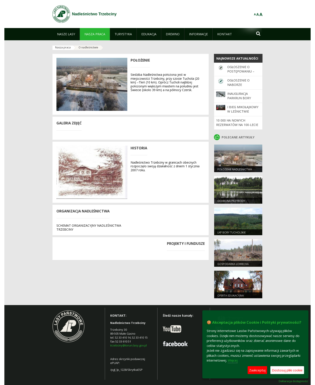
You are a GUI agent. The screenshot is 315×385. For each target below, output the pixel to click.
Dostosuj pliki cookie (287, 370)
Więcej (233, 360)
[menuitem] (66, 34)
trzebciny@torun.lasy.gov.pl (128, 345)
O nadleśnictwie (88, 47)
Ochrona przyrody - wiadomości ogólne (232, 203)
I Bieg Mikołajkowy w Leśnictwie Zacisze (242, 111)
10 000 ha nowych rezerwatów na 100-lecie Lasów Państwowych (237, 124)
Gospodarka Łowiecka (233, 264)
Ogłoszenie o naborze (238, 82)
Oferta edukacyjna (230, 295)
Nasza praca (63, 47)
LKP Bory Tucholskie (231, 232)
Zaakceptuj (257, 370)
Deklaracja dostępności (293, 381)
